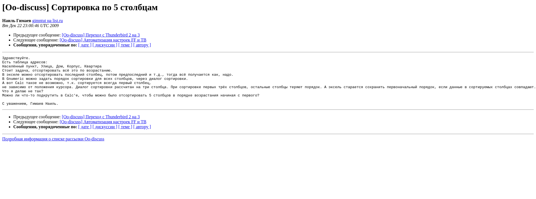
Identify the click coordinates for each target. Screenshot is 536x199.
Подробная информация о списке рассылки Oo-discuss (53, 148)
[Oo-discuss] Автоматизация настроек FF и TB (103, 40)
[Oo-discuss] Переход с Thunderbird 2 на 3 (101, 35)
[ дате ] (84, 45)
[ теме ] (125, 45)
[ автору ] (142, 45)
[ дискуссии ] (105, 45)
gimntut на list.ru (47, 20)
